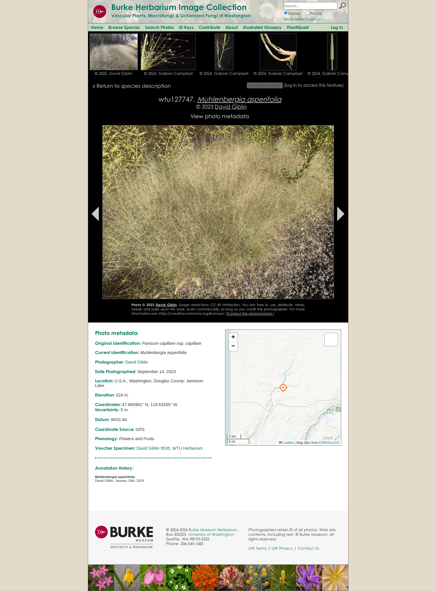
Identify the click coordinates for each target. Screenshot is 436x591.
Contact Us (308, 548)
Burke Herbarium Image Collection (179, 7)
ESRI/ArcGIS (329, 443)
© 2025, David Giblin (113, 73)
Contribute (209, 27)
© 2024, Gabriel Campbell (168, 73)
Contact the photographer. (250, 313)
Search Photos (159, 27)
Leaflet (286, 443)
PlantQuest (298, 27)
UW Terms (257, 548)
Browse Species (124, 27)
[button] (283, 387)
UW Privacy (282, 548)
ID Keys (186, 27)
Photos (316, 13)
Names (294, 13)
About (231, 27)
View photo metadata (219, 116)
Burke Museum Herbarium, (213, 529)
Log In (337, 27)
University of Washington (211, 534)
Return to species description (134, 85)
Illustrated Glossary (262, 27)
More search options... (305, 19)
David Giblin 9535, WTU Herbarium (170, 448)
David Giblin (231, 106)
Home (97, 27)
